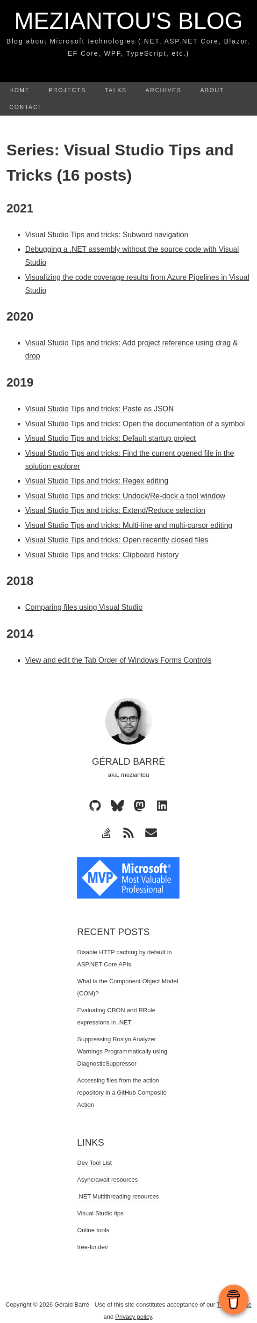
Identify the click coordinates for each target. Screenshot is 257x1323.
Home (19, 90)
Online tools (93, 1230)
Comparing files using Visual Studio (84, 607)
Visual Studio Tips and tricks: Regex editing (97, 481)
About (212, 90)
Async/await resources (107, 1179)
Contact (26, 107)
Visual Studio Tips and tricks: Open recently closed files (116, 540)
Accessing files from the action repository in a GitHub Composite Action (121, 1092)
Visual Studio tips (100, 1213)
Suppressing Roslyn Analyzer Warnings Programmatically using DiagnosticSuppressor (122, 1051)
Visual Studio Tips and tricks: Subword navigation (106, 235)
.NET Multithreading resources (118, 1196)
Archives (163, 90)
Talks (116, 90)
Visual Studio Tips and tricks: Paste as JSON (99, 409)
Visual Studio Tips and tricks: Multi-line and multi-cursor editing (128, 525)
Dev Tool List (94, 1162)
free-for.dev (92, 1246)
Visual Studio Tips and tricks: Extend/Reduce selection (115, 510)
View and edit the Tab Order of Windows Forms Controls (118, 660)
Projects (67, 90)
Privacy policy (133, 1316)
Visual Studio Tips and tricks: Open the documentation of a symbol (135, 424)
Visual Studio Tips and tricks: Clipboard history (102, 555)
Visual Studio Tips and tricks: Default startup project (110, 438)
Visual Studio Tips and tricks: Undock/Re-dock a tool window (125, 496)
